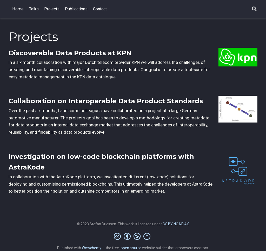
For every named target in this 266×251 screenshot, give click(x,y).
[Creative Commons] (133, 236)
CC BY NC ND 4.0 (176, 224)
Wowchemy (91, 248)
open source (131, 248)
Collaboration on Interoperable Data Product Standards (106, 101)
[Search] (254, 9)
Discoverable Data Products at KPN (70, 53)
